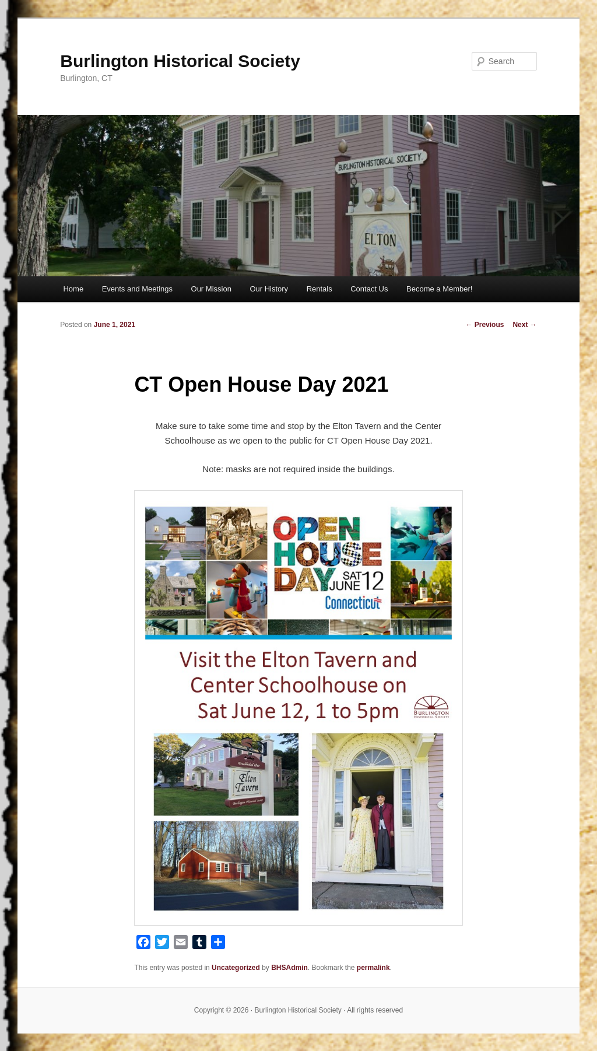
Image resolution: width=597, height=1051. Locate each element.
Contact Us (369, 288)
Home (73, 288)
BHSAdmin (289, 968)
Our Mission (211, 288)
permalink (373, 968)
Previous (484, 325)
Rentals (319, 288)
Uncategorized (236, 968)
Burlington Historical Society (180, 61)
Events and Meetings (137, 288)
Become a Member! (439, 288)
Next (524, 325)
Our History (269, 288)
